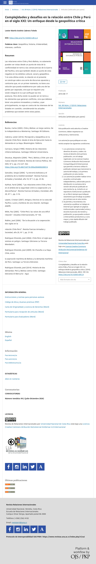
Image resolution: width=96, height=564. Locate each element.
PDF (63, 82)
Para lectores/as (11, 355)
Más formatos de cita (68, 279)
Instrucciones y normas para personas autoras (24, 297)
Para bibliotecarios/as (13, 363)
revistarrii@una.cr (19, 522)
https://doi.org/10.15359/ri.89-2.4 (23, 38)
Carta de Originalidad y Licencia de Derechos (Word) (27, 307)
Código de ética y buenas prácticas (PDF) (22, 302)
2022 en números (12, 379)
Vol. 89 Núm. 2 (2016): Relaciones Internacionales (40, 9)
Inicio (7, 9)
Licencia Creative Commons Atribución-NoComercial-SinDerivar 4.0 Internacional (72, 249)
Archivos (15, 9)
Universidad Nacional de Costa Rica (71, 243)
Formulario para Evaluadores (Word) (20, 316)
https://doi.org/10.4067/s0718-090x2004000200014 (26, 167)
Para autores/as (11, 359)
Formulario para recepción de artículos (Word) (24, 312)
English (8, 336)
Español (8, 340)
